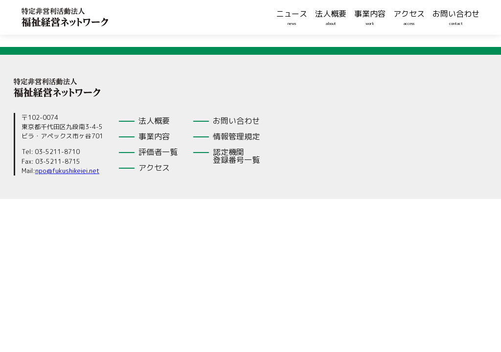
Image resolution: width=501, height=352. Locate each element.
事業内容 (370, 13)
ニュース (291, 13)
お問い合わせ (456, 13)
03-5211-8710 (57, 151)
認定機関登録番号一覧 (236, 156)
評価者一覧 (158, 152)
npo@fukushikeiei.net (67, 170)
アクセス (409, 13)
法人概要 (330, 13)
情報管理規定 (236, 136)
